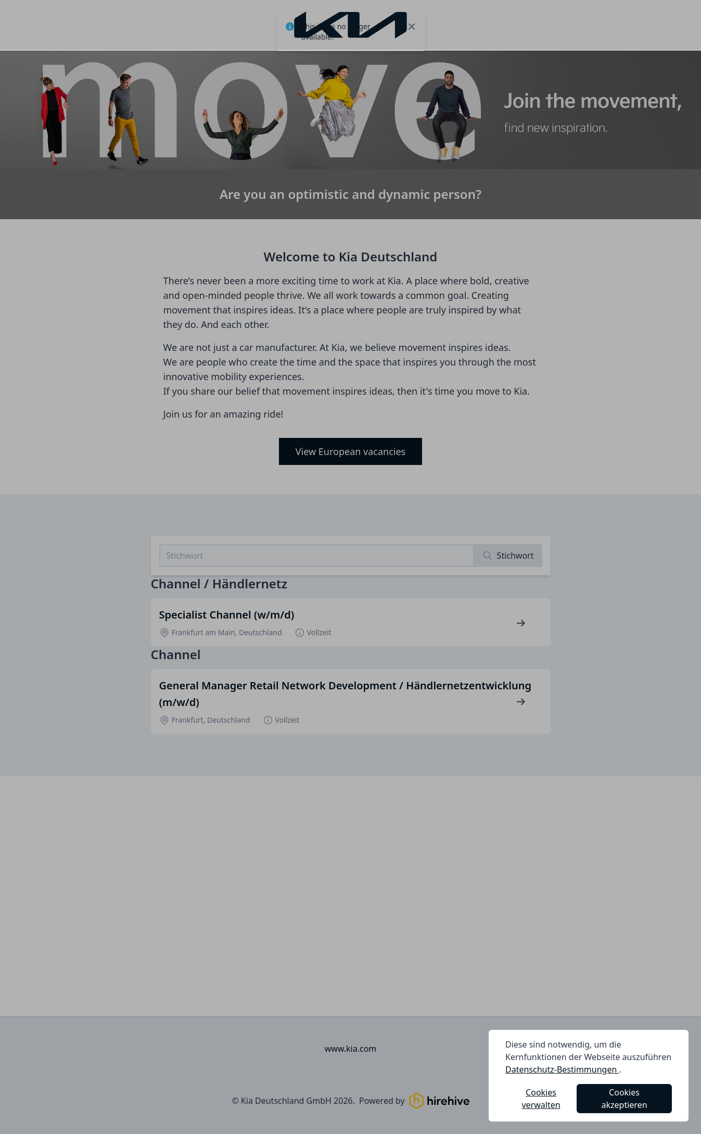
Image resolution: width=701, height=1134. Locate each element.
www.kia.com (351, 1048)
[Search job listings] (316, 555)
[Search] (508, 555)
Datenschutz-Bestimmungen (562, 1069)
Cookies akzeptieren (624, 1099)
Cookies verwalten (540, 1099)
